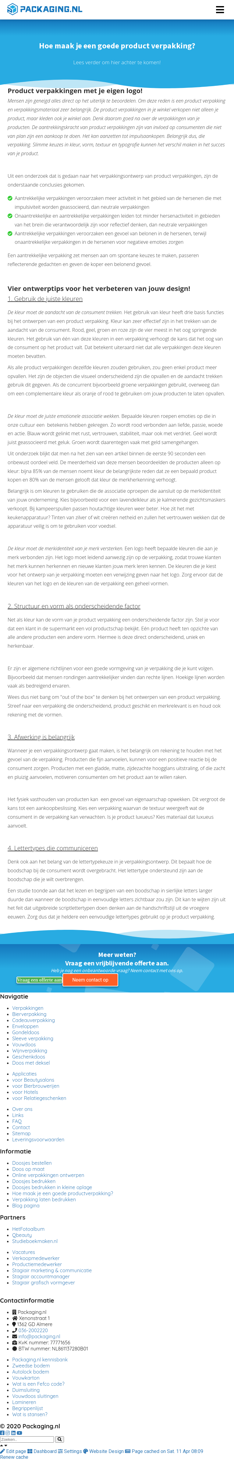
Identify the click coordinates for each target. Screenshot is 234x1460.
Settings (70, 1451)
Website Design (104, 1451)
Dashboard (42, 1451)
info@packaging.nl (39, 1336)
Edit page (13, 1451)
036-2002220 (33, 1330)
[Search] (59, 1439)
